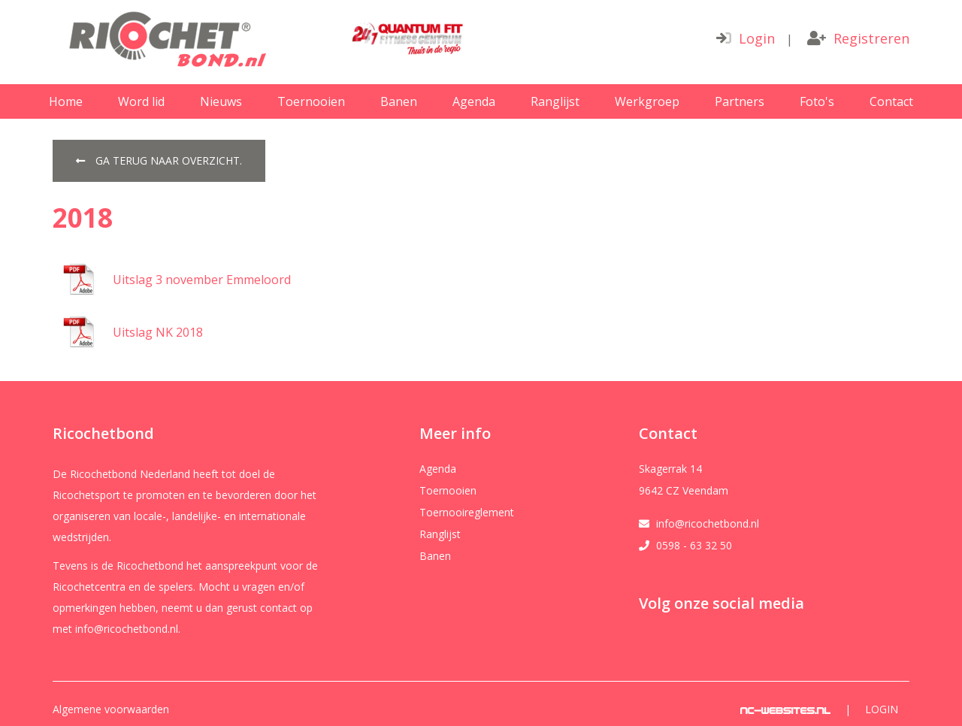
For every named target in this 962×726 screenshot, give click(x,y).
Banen (398, 101)
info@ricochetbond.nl (707, 524)
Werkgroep (647, 101)
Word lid (141, 101)
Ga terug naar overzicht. (159, 160)
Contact (891, 101)
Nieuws (221, 101)
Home (66, 101)
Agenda (473, 101)
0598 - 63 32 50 (694, 545)
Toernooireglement (466, 512)
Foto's (817, 101)
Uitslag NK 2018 (158, 332)
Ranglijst (555, 101)
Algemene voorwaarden (111, 709)
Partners (739, 101)
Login (745, 38)
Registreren (858, 38)
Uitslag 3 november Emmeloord (202, 279)
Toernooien (311, 101)
